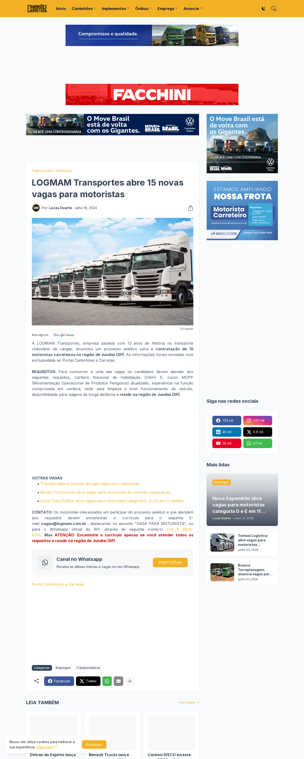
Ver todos (187, 702)
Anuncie (191, 8)
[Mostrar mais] (130, 681)
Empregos (64, 171)
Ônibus (141, 8)
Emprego (165, 8)
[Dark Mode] (263, 8)
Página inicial (42, 171)
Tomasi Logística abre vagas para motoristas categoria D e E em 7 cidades (255, 540)
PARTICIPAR (170, 562)
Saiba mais (44, 747)
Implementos (114, 8)
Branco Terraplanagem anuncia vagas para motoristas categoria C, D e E (254, 570)
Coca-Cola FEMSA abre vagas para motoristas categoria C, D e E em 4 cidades (112, 500)
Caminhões (82, 8)
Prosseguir (94, 744)
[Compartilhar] (189, 208)
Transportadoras (88, 668)
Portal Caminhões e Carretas (58, 584)
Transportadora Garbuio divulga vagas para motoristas (89, 483)
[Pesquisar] (273, 8)
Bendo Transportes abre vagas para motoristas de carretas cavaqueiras (105, 492)
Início (61, 8)
